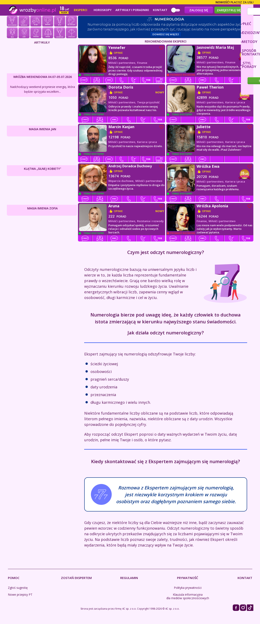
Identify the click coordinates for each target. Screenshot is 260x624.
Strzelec (71, 34)
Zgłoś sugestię (18, 588)
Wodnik (24, 22)
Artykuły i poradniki (132, 10)
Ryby (35, 22)
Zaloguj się (198, 10)
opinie (118, 53)
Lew (24, 34)
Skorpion (59, 34)
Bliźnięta (71, 22)
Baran (47, 22)
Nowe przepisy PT (20, 595)
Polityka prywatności (188, 588)
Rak (12, 34)
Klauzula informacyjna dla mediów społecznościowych (187, 597)
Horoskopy (102, 10)
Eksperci (80, 10)
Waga (47, 33)
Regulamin (129, 578)
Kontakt (160, 10)
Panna (35, 33)
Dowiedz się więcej (165, 35)
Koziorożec (12, 22)
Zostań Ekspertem (76, 578)
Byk (59, 22)
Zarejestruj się (229, 10)
